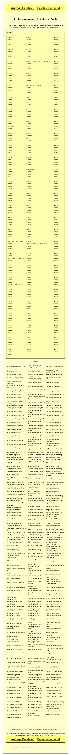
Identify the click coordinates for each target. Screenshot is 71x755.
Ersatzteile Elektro (17, 729)
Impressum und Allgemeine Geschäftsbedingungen (41, 729)
